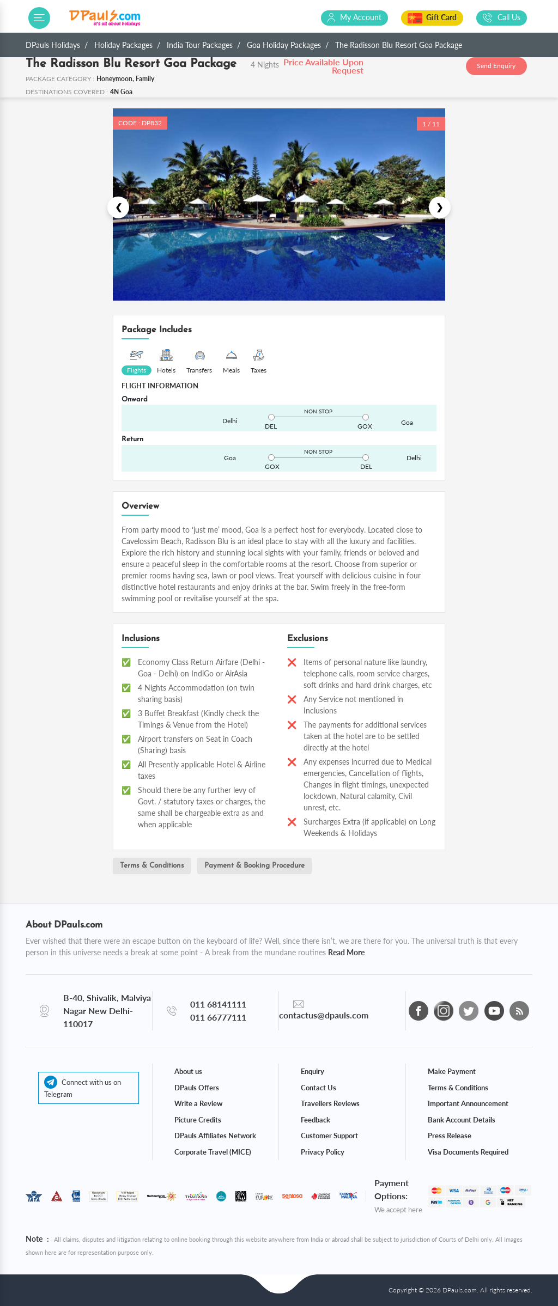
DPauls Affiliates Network (215, 1135)
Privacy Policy (322, 1151)
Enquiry (312, 1071)
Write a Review (198, 1103)
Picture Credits (197, 1119)
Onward (135, 399)
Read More (346, 952)
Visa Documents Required (468, 1151)
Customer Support (329, 1135)
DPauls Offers (196, 1087)
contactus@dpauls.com (323, 1015)
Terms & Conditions (155, 866)
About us (188, 1071)
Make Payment (452, 1071)
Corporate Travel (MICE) (212, 1151)
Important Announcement (468, 1103)
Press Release (449, 1135)
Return (132, 439)
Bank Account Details (461, 1119)
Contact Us (318, 1087)
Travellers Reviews (330, 1103)
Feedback (315, 1119)
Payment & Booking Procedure (263, 866)
